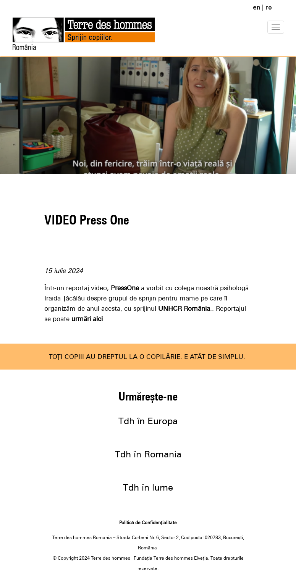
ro (268, 7)
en (256, 7)
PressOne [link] (125, 288)
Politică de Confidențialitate (148, 522)
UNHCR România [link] (184, 308)
